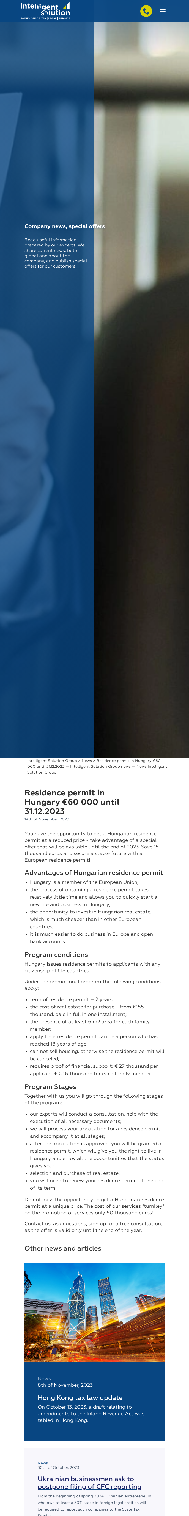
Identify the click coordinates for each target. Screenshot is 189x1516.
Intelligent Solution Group (52, 761)
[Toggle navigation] (162, 11)
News (87, 761)
